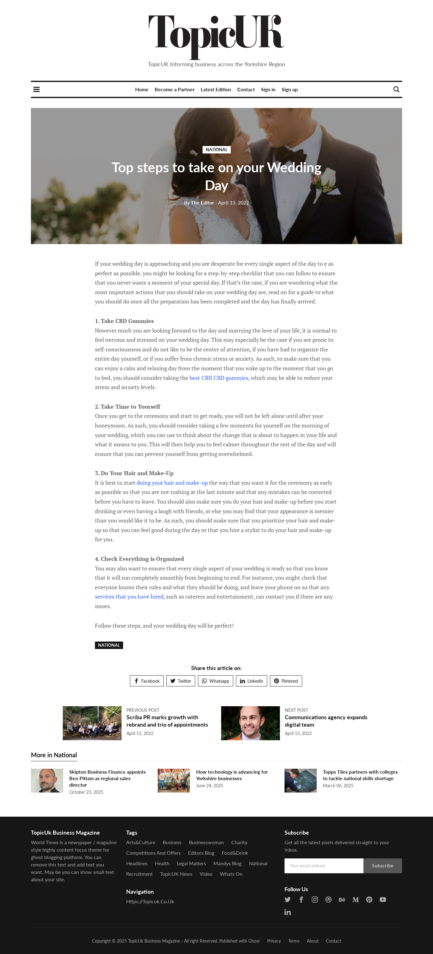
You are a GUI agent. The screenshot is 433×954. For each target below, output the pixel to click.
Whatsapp (215, 681)
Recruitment (139, 874)
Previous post (142, 710)
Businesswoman (206, 842)
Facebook (147, 681)
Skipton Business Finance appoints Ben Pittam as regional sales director (107, 778)
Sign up (290, 89)
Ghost (254, 940)
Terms (293, 940)
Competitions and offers (153, 853)
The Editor (199, 202)
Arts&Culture (140, 842)
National (217, 149)
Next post (296, 710)
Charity (239, 842)
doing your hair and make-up (172, 482)
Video (206, 874)
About (313, 940)
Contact (246, 89)
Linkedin (251, 681)
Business (172, 842)
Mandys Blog (227, 863)
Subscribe (382, 865)
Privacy (274, 940)
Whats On (231, 874)
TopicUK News (176, 874)
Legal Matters (191, 863)
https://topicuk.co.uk (150, 901)
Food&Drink (235, 853)
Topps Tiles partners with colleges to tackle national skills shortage (360, 775)
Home (141, 89)
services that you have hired (129, 596)
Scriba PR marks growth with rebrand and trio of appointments (167, 721)
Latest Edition (216, 89)
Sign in (268, 89)
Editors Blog (201, 853)
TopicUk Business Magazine (154, 940)
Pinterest (286, 681)
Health (162, 863)
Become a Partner (175, 89)
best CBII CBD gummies (219, 377)
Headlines (137, 863)
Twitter (180, 681)
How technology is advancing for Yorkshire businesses (232, 775)
